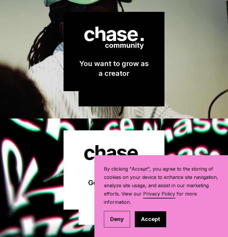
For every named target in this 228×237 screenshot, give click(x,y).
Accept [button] (150, 219)
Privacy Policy (159, 194)
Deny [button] (117, 219)
